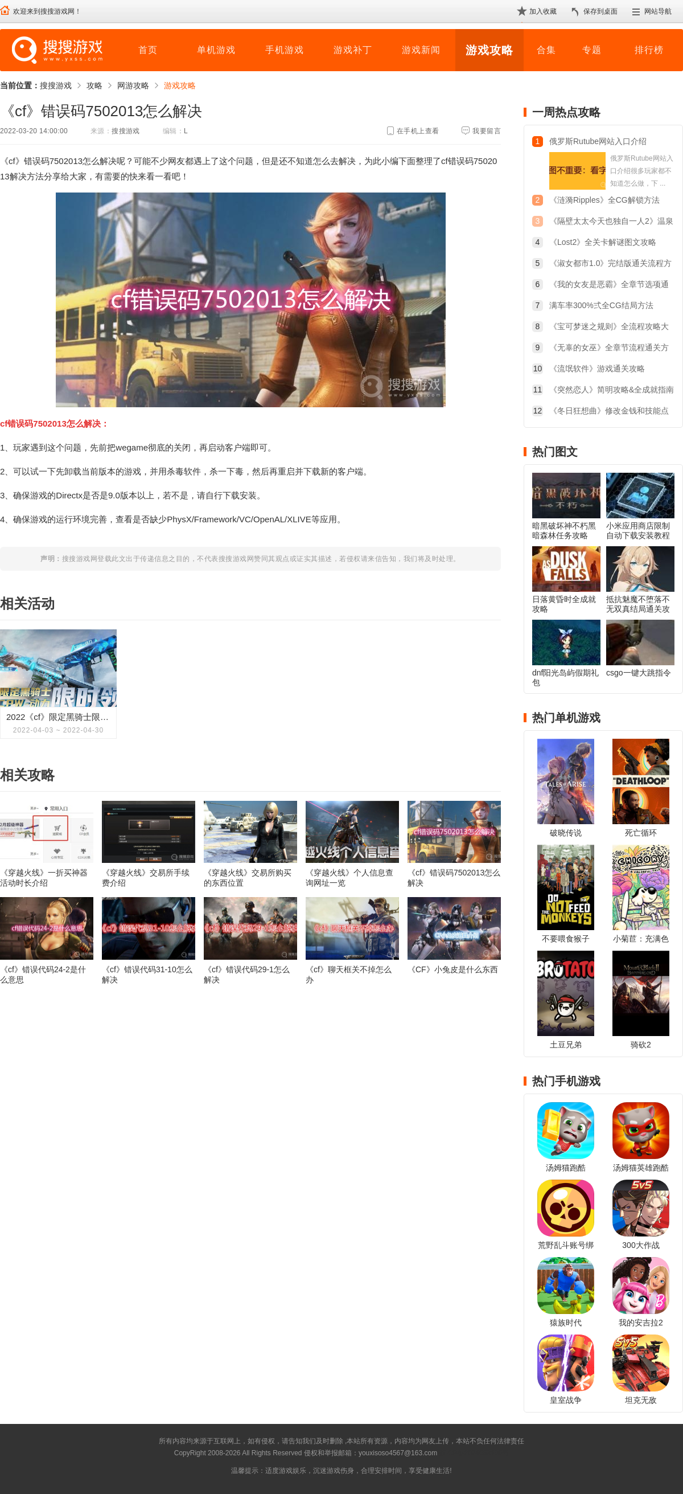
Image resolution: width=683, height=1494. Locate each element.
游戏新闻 (421, 50)
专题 (592, 50)
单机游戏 (216, 50)
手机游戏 (284, 50)
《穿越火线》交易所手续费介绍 (146, 877)
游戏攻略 (489, 50)
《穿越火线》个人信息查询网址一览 (349, 877)
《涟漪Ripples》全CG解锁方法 (604, 199)
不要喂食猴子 (566, 938)
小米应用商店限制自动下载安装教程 (638, 530)
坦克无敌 (641, 1400)
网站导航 (658, 11)
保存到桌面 (600, 11)
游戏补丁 (353, 50)
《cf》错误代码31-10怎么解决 (147, 974)
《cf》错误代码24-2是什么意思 (43, 974)
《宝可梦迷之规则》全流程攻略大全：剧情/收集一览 (609, 328)
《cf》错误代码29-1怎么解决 (247, 974)
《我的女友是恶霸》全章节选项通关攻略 (609, 286)
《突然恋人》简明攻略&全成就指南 (611, 389)
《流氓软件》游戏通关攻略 (597, 368)
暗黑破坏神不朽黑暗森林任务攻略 (564, 530)
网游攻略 (133, 85)
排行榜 (649, 50)
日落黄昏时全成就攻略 (564, 604)
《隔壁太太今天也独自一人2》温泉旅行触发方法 (611, 222)
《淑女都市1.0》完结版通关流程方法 (610, 265)
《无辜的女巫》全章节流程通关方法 (609, 349)
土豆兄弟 (566, 1044)
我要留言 (486, 131)
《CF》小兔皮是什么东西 (453, 969)
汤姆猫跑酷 (566, 1167)
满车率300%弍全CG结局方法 (601, 305)
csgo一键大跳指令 (638, 672)
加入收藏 (543, 11)
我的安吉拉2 (641, 1322)
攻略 (94, 85)
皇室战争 (566, 1400)
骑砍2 (641, 1044)
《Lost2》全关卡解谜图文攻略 (602, 242)
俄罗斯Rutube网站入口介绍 (598, 141)
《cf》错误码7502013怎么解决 (454, 877)
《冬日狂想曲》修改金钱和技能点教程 (609, 412)
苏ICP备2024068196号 (474, 1453)
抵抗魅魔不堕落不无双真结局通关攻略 (638, 609)
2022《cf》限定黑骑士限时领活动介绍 (58, 717)
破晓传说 (566, 832)
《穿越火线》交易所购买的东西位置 (247, 877)
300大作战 (640, 1245)
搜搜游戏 (56, 85)
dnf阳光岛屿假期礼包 (565, 677)
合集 (546, 50)
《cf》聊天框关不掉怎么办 (349, 974)
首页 (148, 50)
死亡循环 (641, 832)
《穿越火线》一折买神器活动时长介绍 (44, 877)
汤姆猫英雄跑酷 (641, 1167)
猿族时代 (566, 1322)
